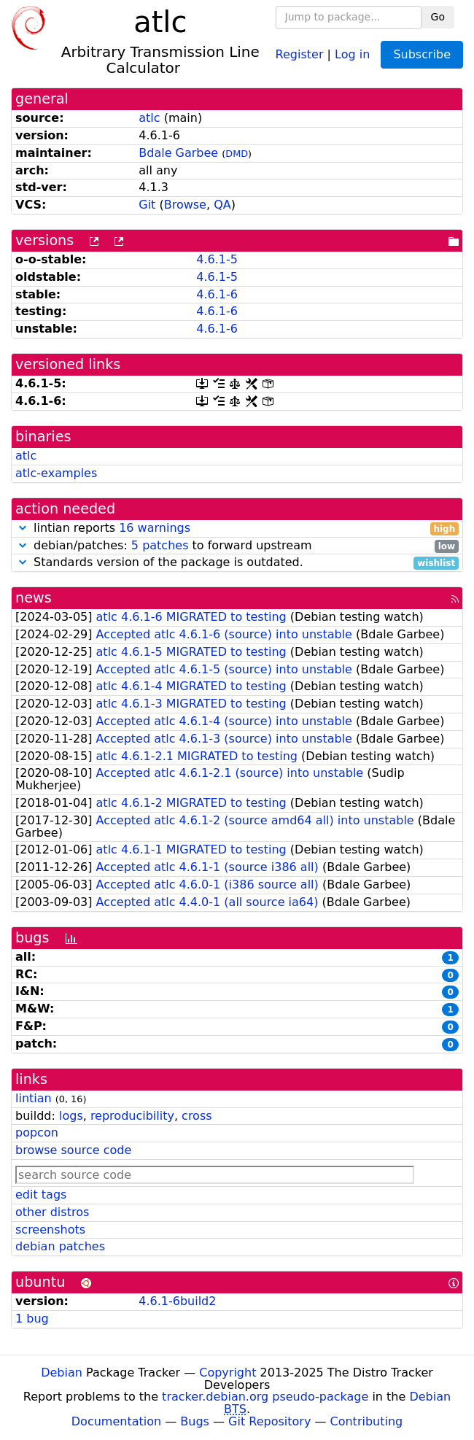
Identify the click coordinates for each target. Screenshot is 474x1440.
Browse (185, 205)
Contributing (366, 1421)
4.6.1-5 (217, 259)
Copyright (227, 1372)
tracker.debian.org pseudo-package (265, 1397)
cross (196, 1116)
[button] (22, 528)
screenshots (50, 1229)
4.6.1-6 (217, 294)
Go (438, 17)
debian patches (60, 1246)
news (33, 597)
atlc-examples (56, 473)
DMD (236, 153)
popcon (36, 1132)
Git (147, 205)
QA (222, 205)
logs (71, 1116)
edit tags (40, 1194)
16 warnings (154, 528)
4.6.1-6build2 (177, 1301)
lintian (33, 1098)
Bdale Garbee (178, 153)
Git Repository (269, 1421)
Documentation (116, 1421)
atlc (149, 118)
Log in (352, 54)
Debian (61, 1372)
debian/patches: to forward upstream (237, 546)
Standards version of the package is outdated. (237, 563)
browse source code (73, 1150)
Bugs (194, 1421)
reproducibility (132, 1116)
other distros (52, 1212)
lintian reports (237, 528)
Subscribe (422, 54)
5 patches (160, 545)
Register (300, 54)
